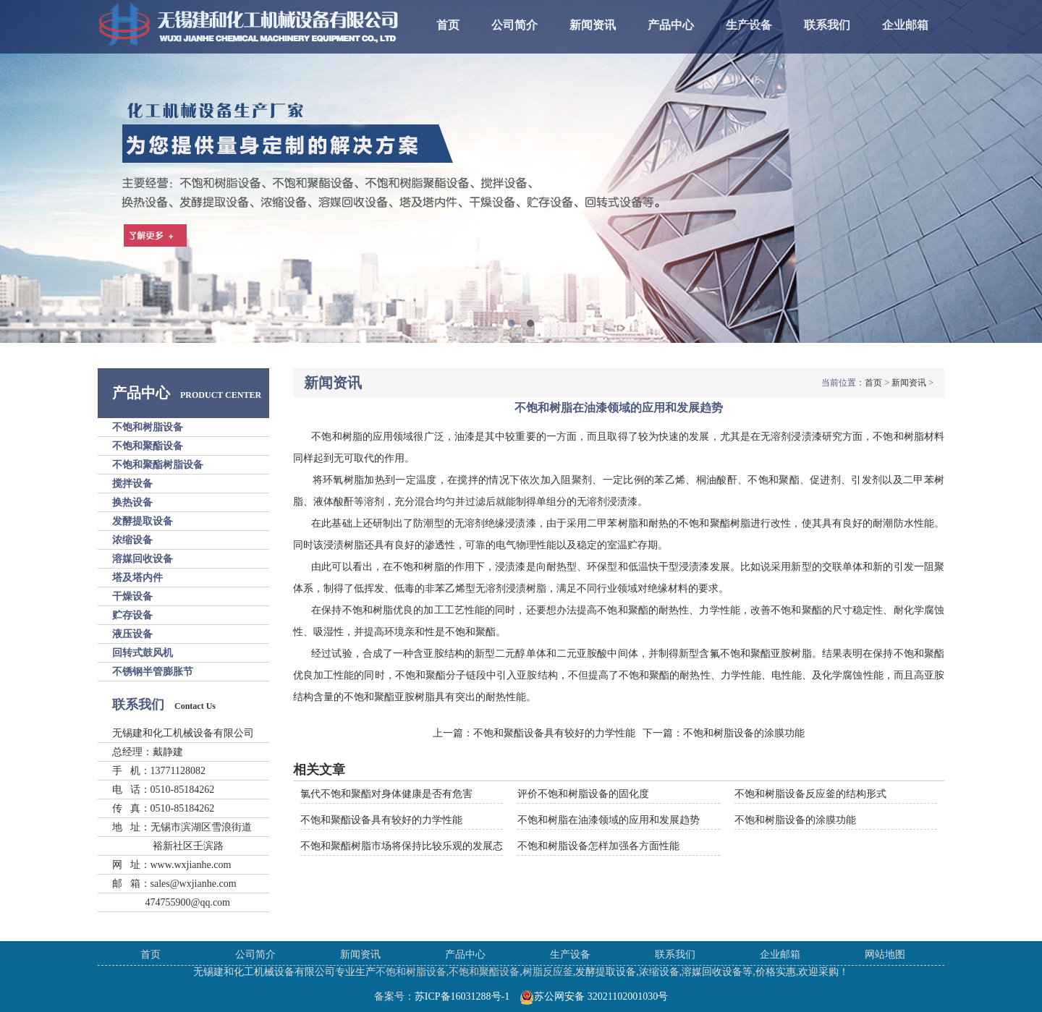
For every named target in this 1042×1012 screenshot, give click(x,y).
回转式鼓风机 (142, 652)
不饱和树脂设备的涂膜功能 (744, 733)
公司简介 (514, 25)
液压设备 (132, 634)
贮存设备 (132, 615)
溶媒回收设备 (142, 558)
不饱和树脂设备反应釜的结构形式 (810, 793)
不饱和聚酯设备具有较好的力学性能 (554, 733)
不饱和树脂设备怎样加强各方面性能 (598, 846)
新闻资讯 (592, 25)
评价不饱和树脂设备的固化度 (583, 793)
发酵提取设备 (142, 521)
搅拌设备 (132, 483)
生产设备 (749, 25)
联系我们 (827, 25)
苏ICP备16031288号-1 (462, 996)
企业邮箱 (905, 25)
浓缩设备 (132, 540)
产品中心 (671, 25)
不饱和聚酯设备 (147, 446)
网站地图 (885, 954)
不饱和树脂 (337, 436)
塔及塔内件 (137, 577)
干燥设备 (132, 596)
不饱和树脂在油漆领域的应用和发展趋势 (608, 820)
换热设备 (132, 502)
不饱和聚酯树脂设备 (157, 464)
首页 (447, 25)
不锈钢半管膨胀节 (152, 671)
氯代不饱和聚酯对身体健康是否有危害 (386, 793)
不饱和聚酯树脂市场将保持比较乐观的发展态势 (406, 846)
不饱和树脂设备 (147, 427)
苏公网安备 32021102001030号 (594, 996)
